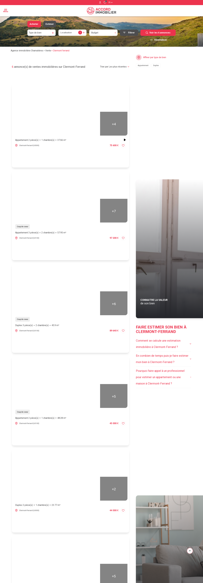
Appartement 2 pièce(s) (40, 141)
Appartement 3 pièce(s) (40, 233)
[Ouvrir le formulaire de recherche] (129, 32)
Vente (48, 51)
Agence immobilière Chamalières (27, 51)
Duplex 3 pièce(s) (37, 326)
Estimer (50, 24)
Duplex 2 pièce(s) (37, 506)
